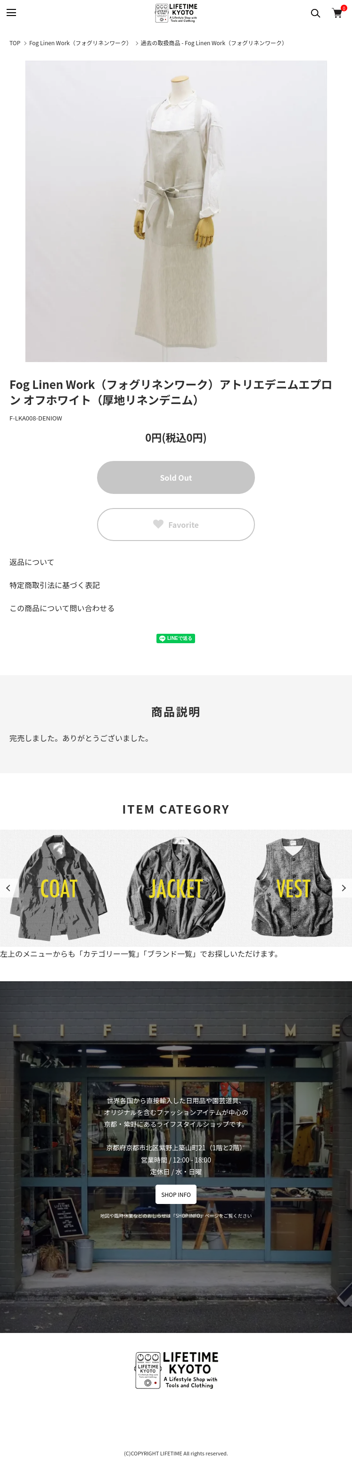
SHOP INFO (176, 1194)
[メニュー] (10, 13)
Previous (9, 888)
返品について (32, 561)
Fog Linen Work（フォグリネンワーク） (80, 43)
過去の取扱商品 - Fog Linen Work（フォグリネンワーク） (214, 43)
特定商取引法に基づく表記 (54, 584)
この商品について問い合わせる (62, 608)
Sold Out (176, 477)
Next (342, 888)
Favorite (176, 524)
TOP (14, 43)
